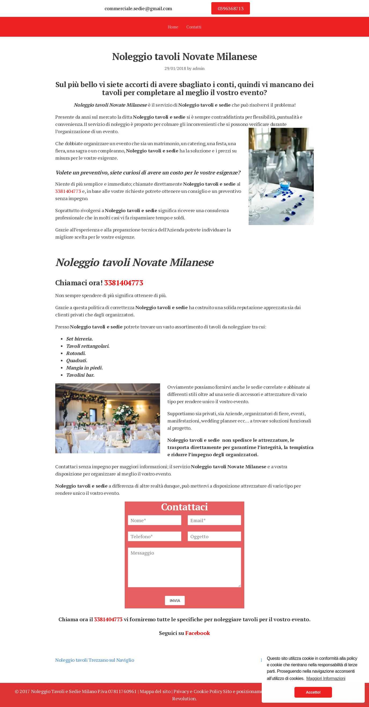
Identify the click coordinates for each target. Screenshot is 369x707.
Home (173, 26)
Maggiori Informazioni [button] (325, 678)
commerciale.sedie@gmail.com (138, 8)
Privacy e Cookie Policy (198, 691)
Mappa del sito (155, 691)
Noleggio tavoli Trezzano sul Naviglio (94, 660)
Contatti (193, 26)
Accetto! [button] (313, 692)
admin (199, 68)
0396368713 (230, 8)
